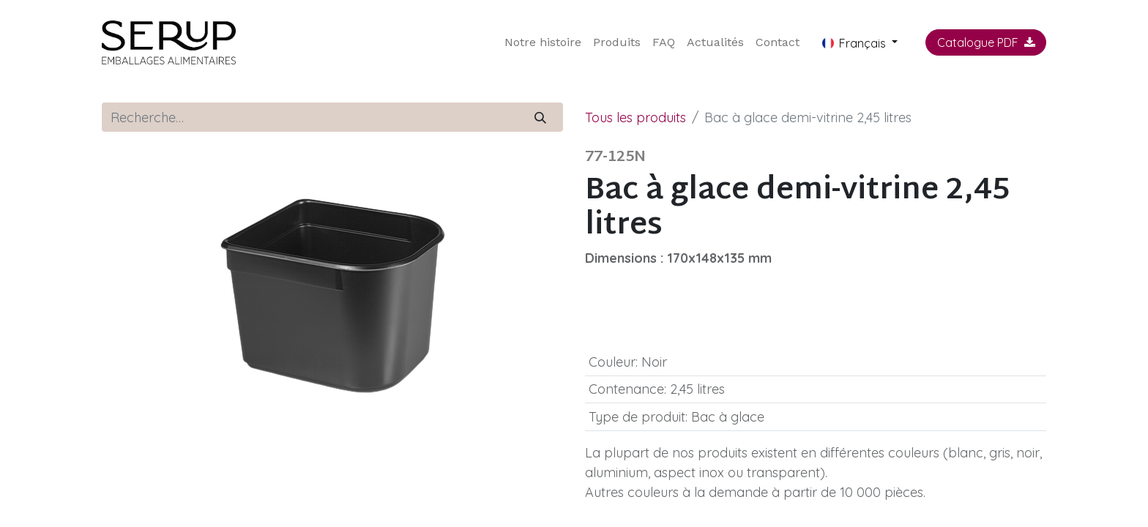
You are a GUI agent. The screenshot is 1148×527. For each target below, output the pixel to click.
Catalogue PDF (986, 42)
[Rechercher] (540, 117)
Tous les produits (635, 117)
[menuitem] (543, 42)
